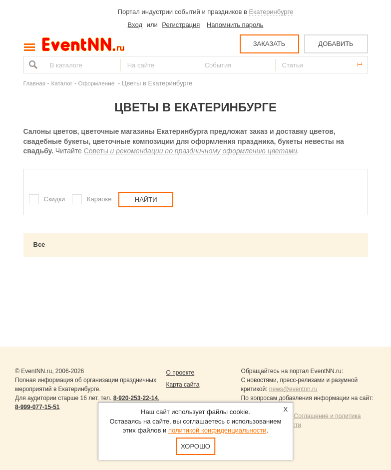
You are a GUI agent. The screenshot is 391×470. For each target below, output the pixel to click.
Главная (34, 83)
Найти (31, 64)
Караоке (99, 199)
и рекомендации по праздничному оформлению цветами (202, 151)
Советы (96, 151)
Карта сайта (183, 384)
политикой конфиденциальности (217, 430)
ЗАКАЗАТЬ (269, 43)
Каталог (62, 83)
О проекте (180, 372)
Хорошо (195, 446)
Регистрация (181, 24)
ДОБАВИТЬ (335, 43)
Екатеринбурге (271, 11)
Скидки (54, 199)
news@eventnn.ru (293, 389)
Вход (135, 24)
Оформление (97, 83)
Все (39, 244)
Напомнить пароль (235, 24)
